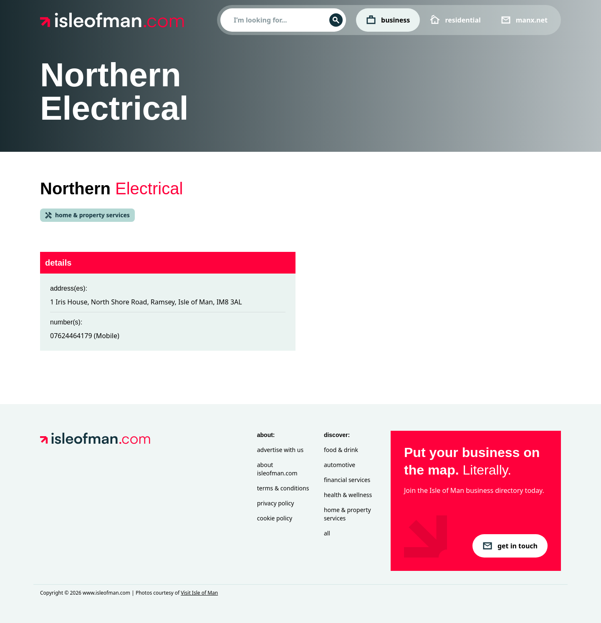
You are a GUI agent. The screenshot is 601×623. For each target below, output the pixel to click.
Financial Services (347, 480)
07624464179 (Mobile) (84, 335)
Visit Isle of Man (199, 592)
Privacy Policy (275, 503)
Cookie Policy (274, 518)
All (327, 533)
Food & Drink (341, 450)
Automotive (339, 465)
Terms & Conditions (283, 488)
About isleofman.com (277, 469)
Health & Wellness (348, 495)
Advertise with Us (280, 450)
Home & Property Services (347, 514)
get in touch (510, 546)
